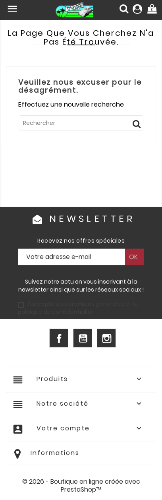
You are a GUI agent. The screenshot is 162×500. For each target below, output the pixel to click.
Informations (55, 452)
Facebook (59, 338)
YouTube (82, 338)
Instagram (106, 338)
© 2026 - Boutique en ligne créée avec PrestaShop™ (81, 485)
